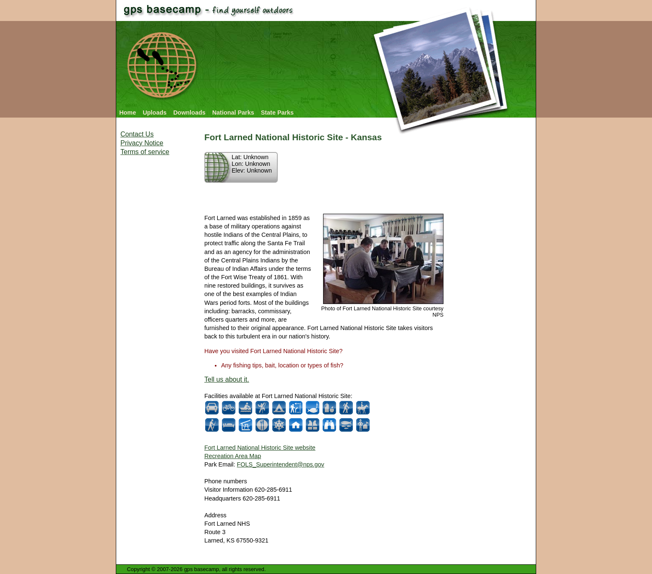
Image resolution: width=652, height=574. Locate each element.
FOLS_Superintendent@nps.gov (280, 464)
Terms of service (144, 151)
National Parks (233, 112)
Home (127, 112)
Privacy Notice (141, 143)
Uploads (155, 112)
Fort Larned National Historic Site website (260, 447)
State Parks (277, 112)
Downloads (189, 112)
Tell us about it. (226, 379)
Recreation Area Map (232, 456)
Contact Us (137, 134)
